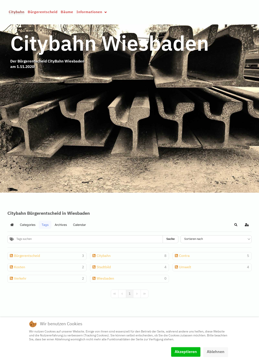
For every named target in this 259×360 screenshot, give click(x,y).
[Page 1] (129, 294)
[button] (235, 225)
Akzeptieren (186, 352)
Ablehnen (215, 352)
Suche (170, 239)
